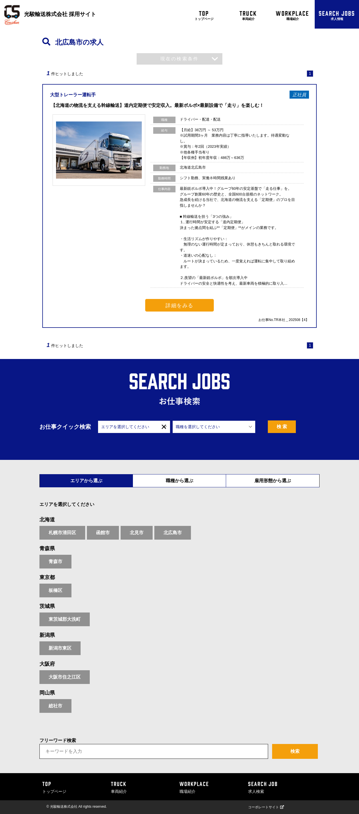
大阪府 (47, 664)
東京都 (47, 577)
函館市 (103, 532)
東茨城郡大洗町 (65, 619)
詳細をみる (179, 305)
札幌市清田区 (62, 532)
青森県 (47, 548)
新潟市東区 (60, 648)
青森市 (55, 561)
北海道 (47, 519)
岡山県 (47, 693)
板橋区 (55, 590)
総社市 (55, 705)
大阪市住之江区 (65, 677)
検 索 (295, 426)
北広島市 (172, 532)
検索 (295, 751)
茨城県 (47, 606)
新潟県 (47, 635)
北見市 (136, 532)
